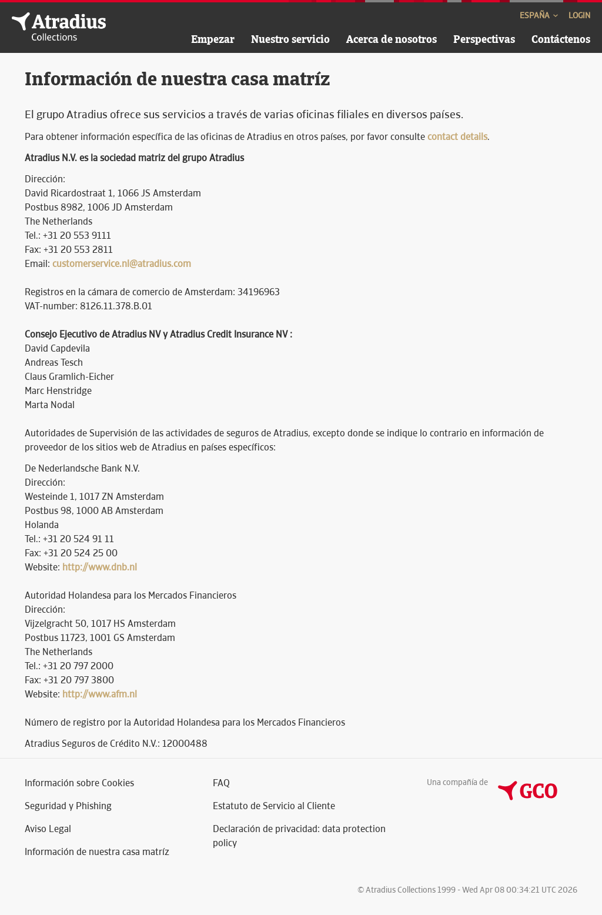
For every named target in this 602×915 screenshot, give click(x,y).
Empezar (213, 39)
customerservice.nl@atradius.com (121, 264)
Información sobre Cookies (79, 783)
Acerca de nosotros (391, 39)
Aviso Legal (48, 829)
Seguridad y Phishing (68, 806)
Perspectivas (484, 39)
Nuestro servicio (290, 39)
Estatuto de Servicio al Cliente (274, 806)
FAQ (221, 783)
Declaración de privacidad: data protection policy (299, 836)
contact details (457, 137)
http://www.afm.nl (99, 694)
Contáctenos (560, 39)
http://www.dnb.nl (99, 567)
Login (579, 15)
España (540, 15)
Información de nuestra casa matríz (97, 852)
